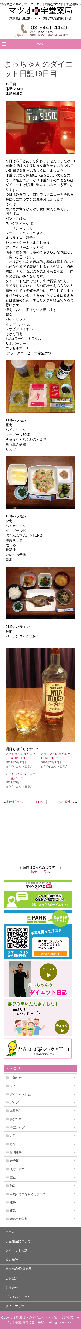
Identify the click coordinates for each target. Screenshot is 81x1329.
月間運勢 (16, 1152)
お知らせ (16, 1077)
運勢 (13, 1202)
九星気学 (16, 1110)
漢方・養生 (17, 1169)
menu (41, 44)
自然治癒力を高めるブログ (27, 1194)
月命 (13, 1144)
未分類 (14, 1160)
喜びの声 (16, 1119)
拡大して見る (40, 872)
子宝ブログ (17, 1127)
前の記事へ (15, 802)
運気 (13, 1210)
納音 (13, 1185)
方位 (13, 1135)
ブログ (14, 1102)
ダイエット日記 (20, 1094)
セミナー (16, 1086)
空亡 (13, 1177)
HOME (40, 802)
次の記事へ (66, 802)
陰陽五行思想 (19, 1219)
